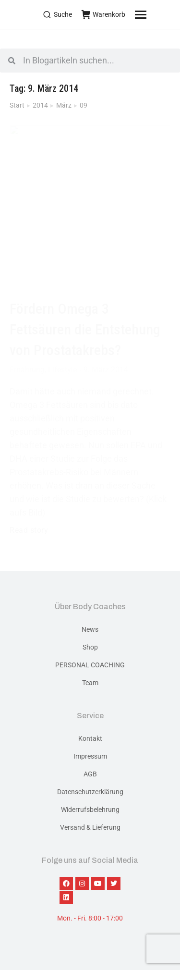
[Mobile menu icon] (152, 14)
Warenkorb (103, 14)
